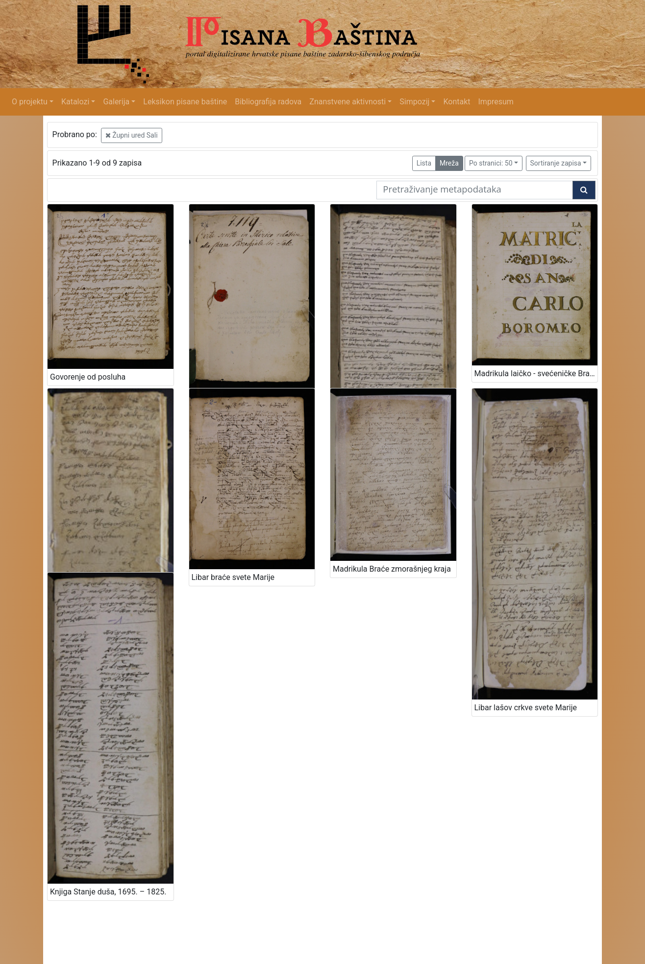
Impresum (496, 101)
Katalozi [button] (75, 101)
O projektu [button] (30, 101)
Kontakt (456, 101)
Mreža (449, 163)
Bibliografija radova (268, 101)
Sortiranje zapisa (555, 163)
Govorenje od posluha (87, 377)
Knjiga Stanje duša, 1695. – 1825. (108, 891)
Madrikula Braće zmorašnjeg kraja (392, 569)
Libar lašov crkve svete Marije (525, 707)
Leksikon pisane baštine (185, 101)
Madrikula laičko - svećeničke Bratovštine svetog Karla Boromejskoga (536, 373)
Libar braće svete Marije (233, 577)
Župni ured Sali (131, 135)
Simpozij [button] (414, 101)
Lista (424, 163)
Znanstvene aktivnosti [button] (347, 101)
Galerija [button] (116, 101)
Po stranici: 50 (491, 163)
